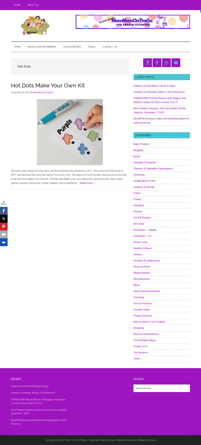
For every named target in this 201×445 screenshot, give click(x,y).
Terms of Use (72, 440)
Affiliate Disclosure (147, 440)
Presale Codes (141, 309)
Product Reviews (142, 315)
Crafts (136, 193)
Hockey (137, 254)
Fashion (137, 211)
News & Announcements (146, 291)
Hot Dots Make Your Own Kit (48, 85)
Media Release (141, 272)
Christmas (139, 174)
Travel (136, 358)
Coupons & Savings (144, 186)
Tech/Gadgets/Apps (144, 340)
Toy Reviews (140, 352)
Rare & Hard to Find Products (149, 321)
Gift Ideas (138, 223)
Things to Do (140, 346)
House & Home (141, 266)
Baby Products (141, 144)
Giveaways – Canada (144, 229)
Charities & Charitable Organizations (153, 168)
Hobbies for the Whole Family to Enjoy (154, 85)
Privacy (83, 440)
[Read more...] (87, 183)
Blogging (138, 150)
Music (136, 285)
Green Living (140, 242)
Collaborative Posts (144, 180)
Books (137, 156)
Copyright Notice (98, 440)
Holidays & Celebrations (146, 260)
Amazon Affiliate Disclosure (122, 440)
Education (138, 205)
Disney (137, 199)
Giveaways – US (142, 236)
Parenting (138, 297)
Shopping (138, 327)
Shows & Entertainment (146, 334)
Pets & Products (142, 303)
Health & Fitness (142, 248)
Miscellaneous (141, 278)
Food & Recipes (142, 217)
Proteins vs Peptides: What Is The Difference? (159, 92)
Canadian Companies (144, 162)
